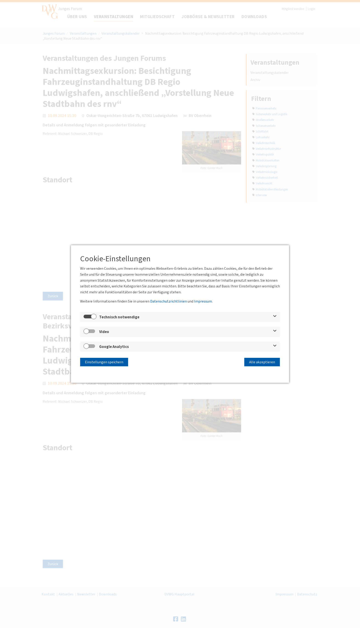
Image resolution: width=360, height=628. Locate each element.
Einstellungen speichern (104, 361)
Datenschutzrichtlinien (168, 302)
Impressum (203, 302)
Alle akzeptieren (262, 361)
